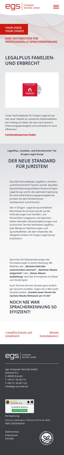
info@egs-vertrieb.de (16, 386)
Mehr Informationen (15, 423)
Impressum (11, 435)
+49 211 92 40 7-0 (16, 379)
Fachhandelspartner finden (20, 134)
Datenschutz (12, 431)
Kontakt (9, 438)
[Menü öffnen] (56, 7)
